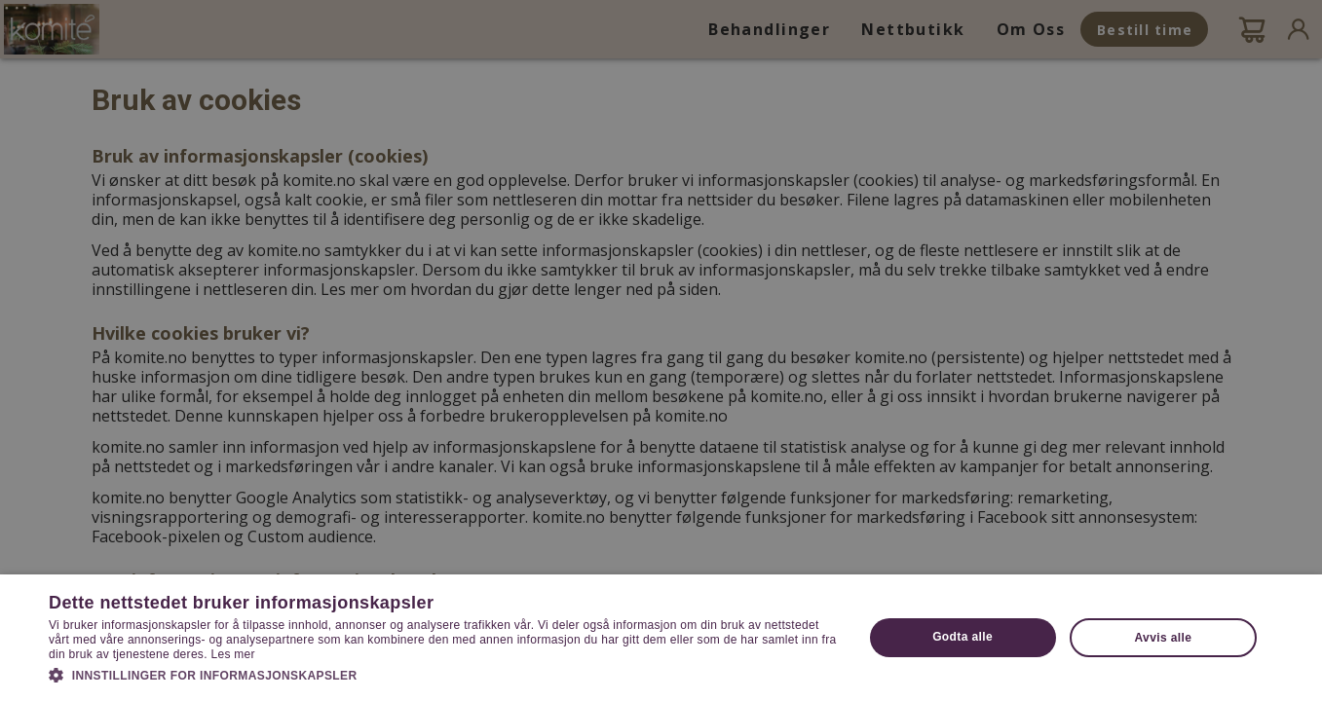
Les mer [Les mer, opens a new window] (232, 654)
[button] (444, 674)
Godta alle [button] (962, 637)
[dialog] (661, 350)
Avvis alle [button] (1162, 638)
